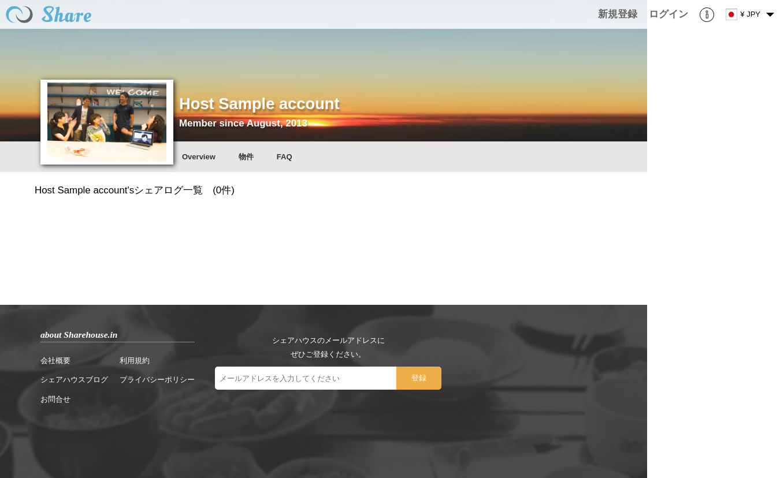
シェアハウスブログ (74, 379)
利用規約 (135, 360)
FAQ (284, 156)
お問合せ (55, 399)
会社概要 (55, 360)
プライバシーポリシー (157, 379)
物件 (246, 156)
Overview (199, 156)
